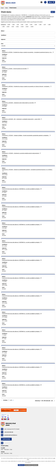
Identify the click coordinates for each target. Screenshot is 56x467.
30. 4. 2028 (4, 321)
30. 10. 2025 (4, 174)
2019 (3, 26)
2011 (18, 24)
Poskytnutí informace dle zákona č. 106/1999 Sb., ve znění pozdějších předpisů (21, 189)
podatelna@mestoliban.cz (10, 435)
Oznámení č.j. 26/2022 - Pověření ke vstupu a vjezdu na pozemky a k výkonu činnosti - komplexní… (26, 86)
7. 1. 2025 (4, 335)
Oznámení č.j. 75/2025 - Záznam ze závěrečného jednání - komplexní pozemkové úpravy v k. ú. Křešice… (27, 170)
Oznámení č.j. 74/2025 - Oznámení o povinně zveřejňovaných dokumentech (21, 153)
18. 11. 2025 (4, 178)
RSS (52, 12)
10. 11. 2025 (4, 142)
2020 (8, 26)
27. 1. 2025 (4, 353)
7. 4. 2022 (4, 90)
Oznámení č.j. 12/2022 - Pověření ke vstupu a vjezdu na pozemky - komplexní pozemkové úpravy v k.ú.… (28, 52)
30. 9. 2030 (4, 303)
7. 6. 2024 (4, 281)
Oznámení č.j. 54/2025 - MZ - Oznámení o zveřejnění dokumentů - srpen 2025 (22, 119)
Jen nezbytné (28, 465)
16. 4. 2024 (4, 246)
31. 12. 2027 (4, 231)
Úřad (6, 7)
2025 (32, 26)
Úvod (2, 7)
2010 (13, 24)
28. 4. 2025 (4, 388)
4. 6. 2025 (4, 106)
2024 (27, 26)
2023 (22, 26)
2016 (40, 24)
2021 (13, 26)
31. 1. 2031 (4, 338)
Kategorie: (3, 24)
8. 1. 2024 (4, 192)
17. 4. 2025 (4, 370)
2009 (9, 24)
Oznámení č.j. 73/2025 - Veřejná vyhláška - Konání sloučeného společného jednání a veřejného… (26, 135)
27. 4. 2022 (4, 317)
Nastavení (35, 465)
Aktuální (4, 61)
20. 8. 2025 (4, 122)
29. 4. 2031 (4, 392)
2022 (17, 26)
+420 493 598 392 (8, 432)
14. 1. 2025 (4, 72)
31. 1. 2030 (4, 196)
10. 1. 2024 (4, 210)
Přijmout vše (21, 465)
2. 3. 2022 (4, 56)
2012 (22, 24)
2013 (27, 24)
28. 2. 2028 (4, 267)
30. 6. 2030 (4, 285)
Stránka (5, 400)
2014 (31, 24)
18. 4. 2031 (4, 374)
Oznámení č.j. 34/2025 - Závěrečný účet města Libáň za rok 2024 (19, 102)
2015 (36, 24)
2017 (45, 24)
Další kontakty (6, 439)
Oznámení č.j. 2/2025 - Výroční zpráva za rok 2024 (15, 68)
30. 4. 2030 (4, 249)
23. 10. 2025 (4, 139)
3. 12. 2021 (4, 228)
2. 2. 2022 (4, 263)
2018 (49, 24)
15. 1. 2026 (4, 76)
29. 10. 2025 (4, 157)
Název (2, 31)
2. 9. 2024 (4, 299)
